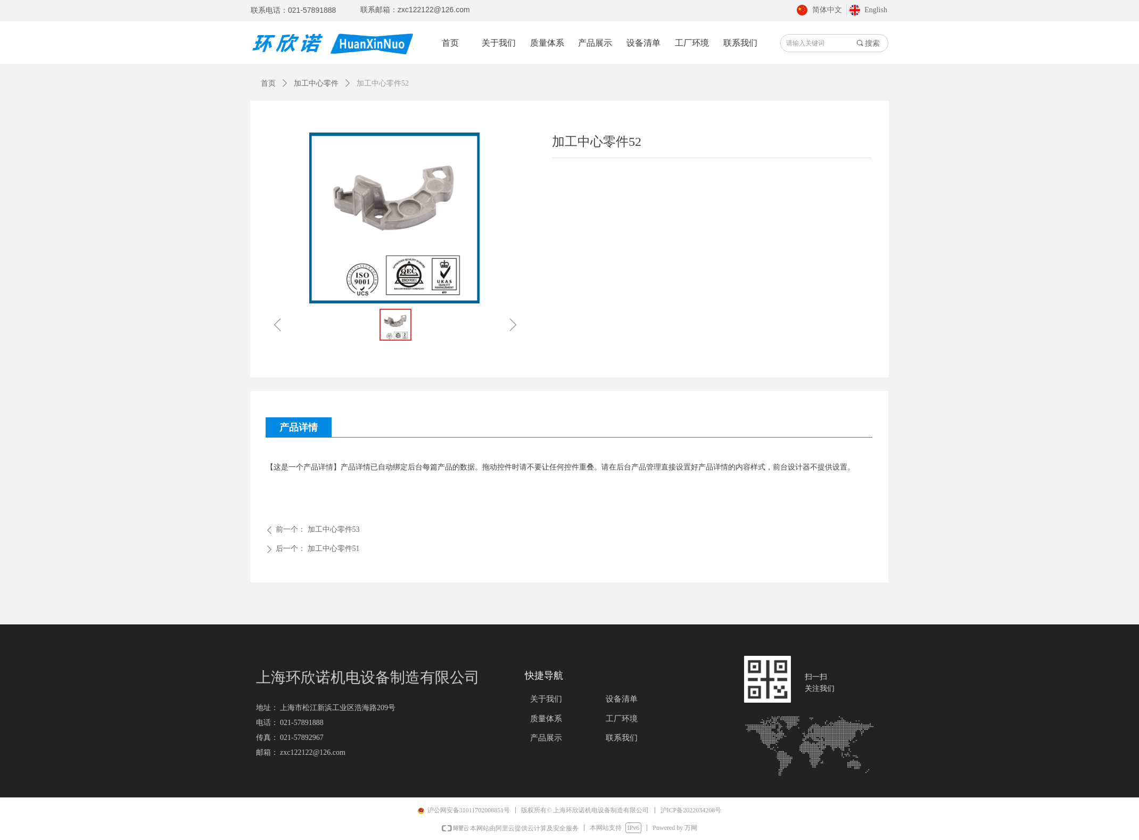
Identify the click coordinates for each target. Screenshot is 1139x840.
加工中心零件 (316, 83)
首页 (268, 83)
